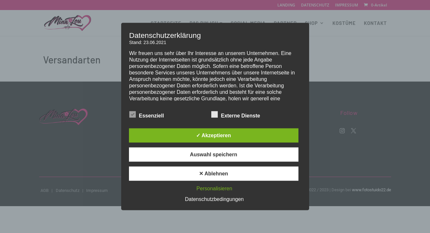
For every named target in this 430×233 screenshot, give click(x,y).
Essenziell (146, 114)
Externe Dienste (235, 114)
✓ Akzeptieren (213, 135)
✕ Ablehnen (213, 173)
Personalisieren (214, 188)
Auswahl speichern (213, 154)
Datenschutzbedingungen (214, 199)
